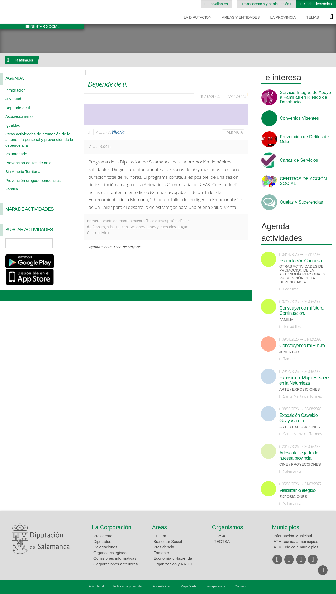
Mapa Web (188, 586)
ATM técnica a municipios (296, 541)
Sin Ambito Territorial (23, 171)
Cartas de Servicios (299, 160)
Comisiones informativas (114, 558)
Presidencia (164, 547)
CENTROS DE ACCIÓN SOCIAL (303, 181)
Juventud (13, 99)
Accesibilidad (162, 586)
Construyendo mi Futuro (302, 345)
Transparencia (215, 586)
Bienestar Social (168, 541)
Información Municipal (293, 536)
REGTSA (222, 541)
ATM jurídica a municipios (296, 547)
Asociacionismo (19, 116)
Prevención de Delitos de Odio (304, 139)
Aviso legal (96, 586)
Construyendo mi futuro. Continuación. (301, 310)
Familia (11, 189)
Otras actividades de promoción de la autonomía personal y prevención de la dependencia (39, 139)
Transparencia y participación (266, 4)
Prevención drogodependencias (33, 180)
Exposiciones (293, 497)
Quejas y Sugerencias (301, 202)
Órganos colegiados (110, 552)
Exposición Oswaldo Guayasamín (298, 418)
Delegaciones (105, 547)
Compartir (6, 295)
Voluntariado (16, 154)
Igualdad (12, 125)
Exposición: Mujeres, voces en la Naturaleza (304, 380)
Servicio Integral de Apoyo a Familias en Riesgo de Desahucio (305, 97)
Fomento (161, 552)
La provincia (283, 17)
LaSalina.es (218, 4)
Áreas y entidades (241, 17)
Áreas (159, 527)
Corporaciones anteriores (115, 564)
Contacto (241, 586)
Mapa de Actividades (29, 209)
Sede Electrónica (317, 4)
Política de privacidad (128, 586)
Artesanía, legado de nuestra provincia (298, 455)
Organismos (227, 527)
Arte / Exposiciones (299, 389)
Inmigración (15, 90)
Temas (312, 17)
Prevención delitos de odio (28, 163)
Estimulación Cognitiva (300, 260)
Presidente (102, 536)
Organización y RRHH (173, 564)
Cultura (160, 536)
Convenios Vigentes (299, 118)
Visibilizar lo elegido (297, 490)
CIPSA (219, 536)
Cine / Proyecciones (300, 464)
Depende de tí (17, 107)
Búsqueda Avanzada (72, 243)
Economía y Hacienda (173, 558)
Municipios (285, 527)
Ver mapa (235, 132)
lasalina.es (24, 60)
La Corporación (111, 527)
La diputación (198, 17)
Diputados (102, 541)
